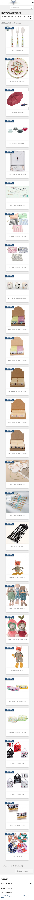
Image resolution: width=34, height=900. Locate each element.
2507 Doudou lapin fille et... (17, 608)
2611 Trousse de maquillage (17, 236)
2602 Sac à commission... (17, 794)
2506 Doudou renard (17, 670)
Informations (6, 893)
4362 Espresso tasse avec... (17, 143)
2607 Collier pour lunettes (17, 515)
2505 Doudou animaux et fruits (17, 639)
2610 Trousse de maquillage (17, 267)
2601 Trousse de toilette (17, 825)
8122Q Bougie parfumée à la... (17, 298)
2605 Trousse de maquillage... (17, 701)
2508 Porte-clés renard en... (17, 577)
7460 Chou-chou (17, 856)
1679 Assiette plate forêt (17, 81)
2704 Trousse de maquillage (17, 732)
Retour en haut (24, 871)
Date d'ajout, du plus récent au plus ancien (17, 18)
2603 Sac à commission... (17, 763)
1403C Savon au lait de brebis (17, 453)
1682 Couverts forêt (17, 50)
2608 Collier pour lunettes (17, 484)
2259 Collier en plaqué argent (17, 174)
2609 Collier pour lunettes (17, 205)
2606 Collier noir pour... (17, 546)
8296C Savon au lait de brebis (17, 329)
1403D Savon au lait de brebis (17, 422)
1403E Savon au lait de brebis (17, 391)
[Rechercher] (21, 8)
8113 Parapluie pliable (17, 112)
